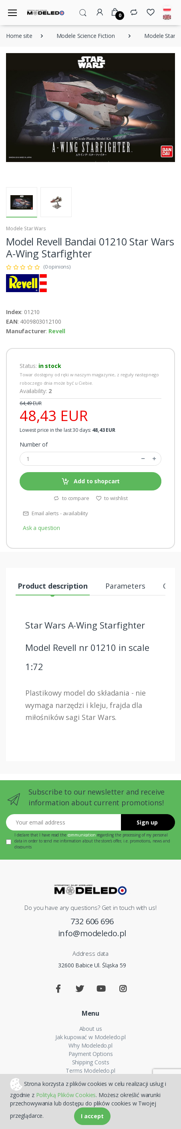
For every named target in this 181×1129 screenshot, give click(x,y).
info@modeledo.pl (92, 933)
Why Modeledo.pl (90, 1045)
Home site (19, 36)
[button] (82, 12)
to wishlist (112, 498)
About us (90, 1028)
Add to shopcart (90, 481)
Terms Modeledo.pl (90, 1070)
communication (82, 835)
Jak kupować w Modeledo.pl (90, 1037)
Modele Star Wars (26, 228)
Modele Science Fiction (85, 36)
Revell (56, 331)
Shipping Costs (90, 1062)
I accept (92, 1116)
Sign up (147, 822)
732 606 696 (91, 921)
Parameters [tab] (125, 586)
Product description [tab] (53, 586)
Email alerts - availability (55, 513)
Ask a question (41, 528)
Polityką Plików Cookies (66, 1095)
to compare (71, 498)
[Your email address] (63, 822)
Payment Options (90, 1054)
